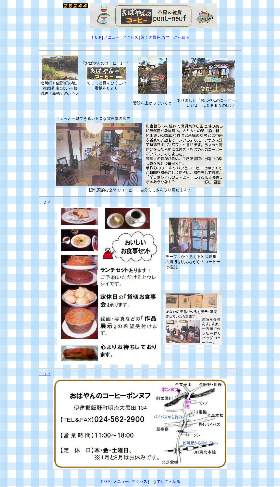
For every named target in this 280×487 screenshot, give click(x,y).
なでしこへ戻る (176, 37)
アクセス (130, 37)
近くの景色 (150, 37)
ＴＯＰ (96, 37)
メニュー (112, 37)
